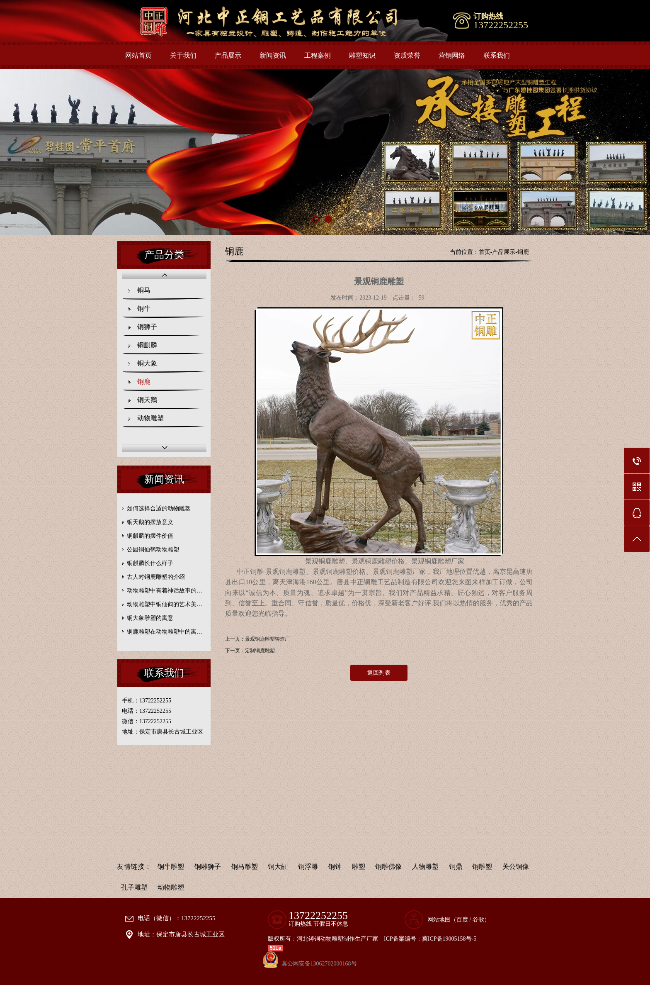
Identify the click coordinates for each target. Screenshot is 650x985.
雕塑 (358, 866)
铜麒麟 (147, 345)
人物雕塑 (425, 866)
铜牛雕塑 (171, 866)
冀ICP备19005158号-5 (449, 939)
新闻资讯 (273, 55)
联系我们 (496, 55)
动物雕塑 (150, 418)
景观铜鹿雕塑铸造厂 (267, 639)
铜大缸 (278, 866)
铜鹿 (143, 381)
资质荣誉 (407, 55)
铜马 (143, 290)
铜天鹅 (147, 399)
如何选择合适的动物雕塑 (159, 508)
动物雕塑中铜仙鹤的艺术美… (164, 604)
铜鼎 (455, 866)
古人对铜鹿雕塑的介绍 (156, 577)
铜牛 (143, 308)
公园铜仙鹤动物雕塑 (153, 549)
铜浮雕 (308, 866)
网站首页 (138, 55)
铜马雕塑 (244, 866)
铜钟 (335, 866)
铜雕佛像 (388, 866)
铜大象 (147, 363)
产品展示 (228, 55)
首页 (484, 252)
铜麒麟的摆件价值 (150, 536)
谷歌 (478, 920)
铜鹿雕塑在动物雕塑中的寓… (164, 632)
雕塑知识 (362, 55)
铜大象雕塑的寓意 (150, 618)
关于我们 (183, 55)
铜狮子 (147, 326)
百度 (462, 920)
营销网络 (452, 55)
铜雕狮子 (207, 866)
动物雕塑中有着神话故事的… (164, 591)
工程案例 (317, 55)
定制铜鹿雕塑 (260, 650)
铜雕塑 (482, 866)
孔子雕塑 (134, 887)
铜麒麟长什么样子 (150, 563)
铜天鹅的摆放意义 (150, 522)
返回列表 (378, 673)
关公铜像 (515, 866)
